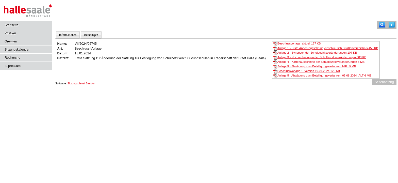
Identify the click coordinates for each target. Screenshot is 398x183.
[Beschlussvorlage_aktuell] (275, 43)
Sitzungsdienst (76, 83)
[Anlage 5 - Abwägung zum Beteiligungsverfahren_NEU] (275, 66)
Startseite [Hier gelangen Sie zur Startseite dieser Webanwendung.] (11, 25)
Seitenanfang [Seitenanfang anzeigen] (384, 82)
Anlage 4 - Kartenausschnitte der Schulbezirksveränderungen (321, 61)
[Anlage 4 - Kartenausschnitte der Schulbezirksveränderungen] (275, 62)
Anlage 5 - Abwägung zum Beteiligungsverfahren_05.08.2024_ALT (324, 75)
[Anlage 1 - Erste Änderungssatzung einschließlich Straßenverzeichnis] (275, 48)
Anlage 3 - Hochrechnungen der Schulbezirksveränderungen (321, 57)
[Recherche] (382, 25)
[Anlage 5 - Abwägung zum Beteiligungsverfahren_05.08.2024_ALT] (275, 75)
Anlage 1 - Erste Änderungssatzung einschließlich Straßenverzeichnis (327, 48)
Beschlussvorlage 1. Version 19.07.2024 (308, 70)
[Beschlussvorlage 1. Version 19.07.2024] (275, 71)
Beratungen (91, 35)
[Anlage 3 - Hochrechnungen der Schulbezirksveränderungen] (275, 57)
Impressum (13, 66)
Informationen (68, 35)
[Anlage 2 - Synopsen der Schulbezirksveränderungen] (275, 52)
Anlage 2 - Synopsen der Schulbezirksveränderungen (317, 52)
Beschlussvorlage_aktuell (299, 43)
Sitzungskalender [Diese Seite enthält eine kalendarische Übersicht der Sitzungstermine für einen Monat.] (17, 49)
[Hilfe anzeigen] (391, 25)
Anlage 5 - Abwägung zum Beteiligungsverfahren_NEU (316, 66)
